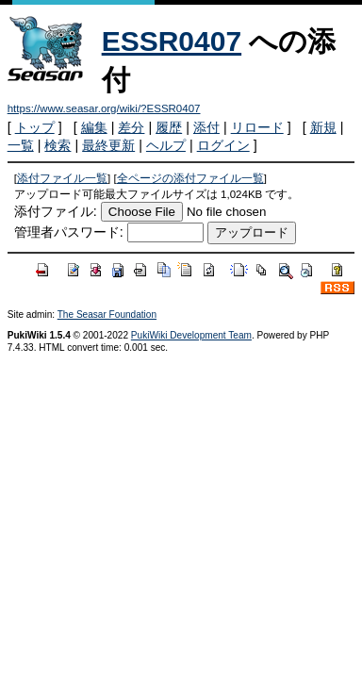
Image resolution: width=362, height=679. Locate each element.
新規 (323, 127)
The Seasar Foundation (107, 314)
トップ (35, 127)
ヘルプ (166, 145)
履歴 (169, 127)
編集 (94, 127)
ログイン (223, 145)
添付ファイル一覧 (62, 178)
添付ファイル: (55, 211)
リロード (257, 127)
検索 (57, 145)
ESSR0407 (171, 41)
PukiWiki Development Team (191, 335)
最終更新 (108, 145)
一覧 (21, 145)
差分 (131, 127)
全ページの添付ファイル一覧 (190, 178)
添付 (206, 127)
